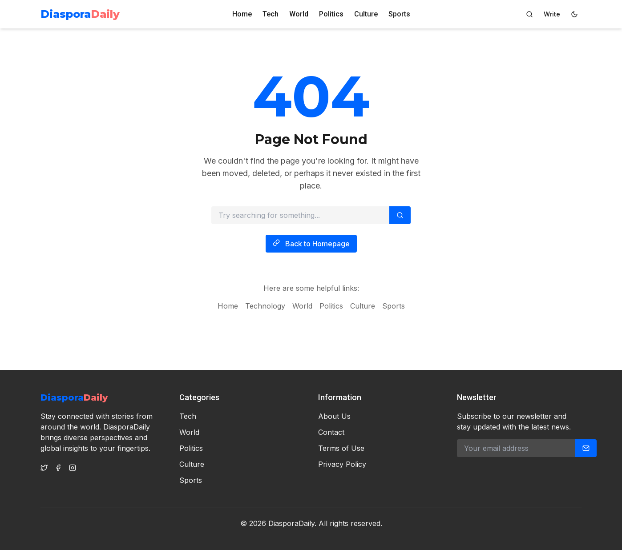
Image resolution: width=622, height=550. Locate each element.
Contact (331, 432)
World (298, 14)
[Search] (529, 14)
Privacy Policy (342, 464)
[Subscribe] (586, 448)
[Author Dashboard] (552, 14)
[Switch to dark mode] (574, 14)
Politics (331, 14)
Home (242, 14)
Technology (265, 307)
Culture (366, 14)
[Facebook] (58, 467)
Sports (399, 14)
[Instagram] (72, 467)
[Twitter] (44, 467)
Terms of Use (341, 448)
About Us (334, 416)
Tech (271, 14)
